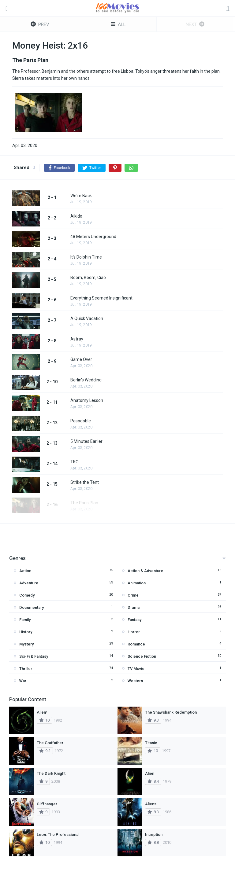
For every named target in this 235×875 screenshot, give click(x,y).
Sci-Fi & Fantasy (33, 656)
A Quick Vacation (86, 318)
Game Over (81, 359)
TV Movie (136, 668)
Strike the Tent (84, 482)
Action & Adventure (145, 570)
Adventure (28, 583)
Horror (134, 632)
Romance (136, 644)
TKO (74, 461)
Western (135, 680)
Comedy (27, 595)
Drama (134, 607)
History (25, 632)
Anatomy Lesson (86, 400)
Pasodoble (80, 420)
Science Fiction (142, 656)
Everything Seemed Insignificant (101, 298)
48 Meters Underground (93, 236)
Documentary (31, 607)
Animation (137, 583)
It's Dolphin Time (86, 257)
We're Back (81, 195)
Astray (76, 338)
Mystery (26, 644)
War (22, 680)
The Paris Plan (84, 502)
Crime (133, 595)
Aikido (76, 216)
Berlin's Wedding (86, 379)
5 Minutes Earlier (86, 441)
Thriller (25, 668)
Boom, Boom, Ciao (88, 277)
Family (25, 619)
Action (25, 570)
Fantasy (134, 619)
